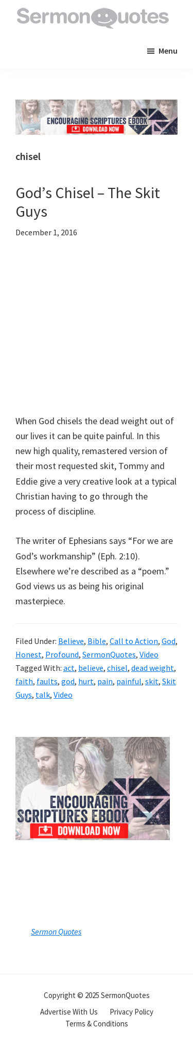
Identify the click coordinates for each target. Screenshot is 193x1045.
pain (105, 681)
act (69, 668)
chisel (117, 668)
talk (43, 694)
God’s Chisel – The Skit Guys (87, 202)
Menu (168, 50)
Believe (71, 641)
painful (129, 681)
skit (152, 681)
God (169, 641)
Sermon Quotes (56, 931)
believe (90, 668)
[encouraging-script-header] (96, 107)
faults (47, 681)
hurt (86, 681)
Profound (62, 654)
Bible (96, 641)
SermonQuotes (109, 654)
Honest (28, 654)
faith (24, 681)
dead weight (152, 668)
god (68, 681)
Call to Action (134, 641)
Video (149, 654)
